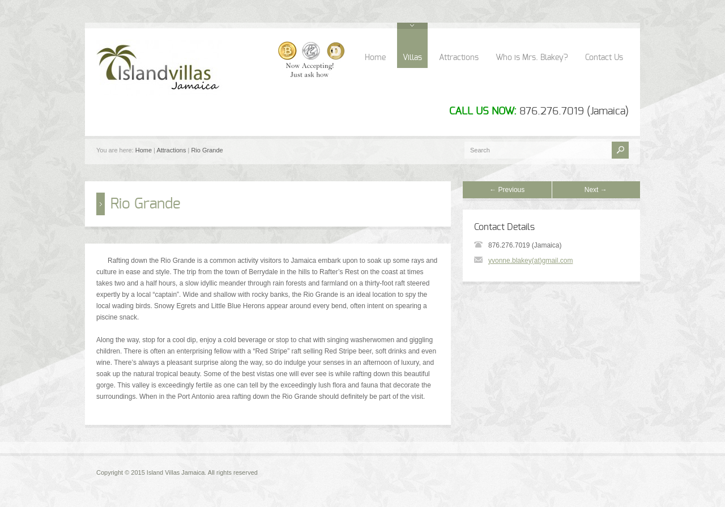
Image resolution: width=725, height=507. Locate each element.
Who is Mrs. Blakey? (532, 58)
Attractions (459, 58)
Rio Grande (207, 150)
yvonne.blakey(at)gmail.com (530, 261)
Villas (412, 58)
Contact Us (604, 58)
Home (375, 58)
